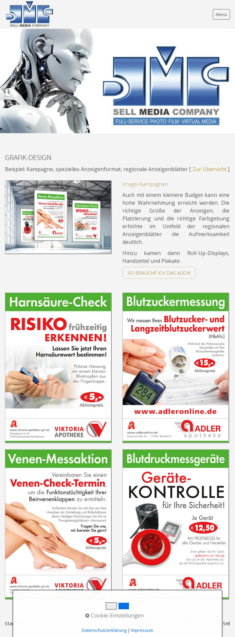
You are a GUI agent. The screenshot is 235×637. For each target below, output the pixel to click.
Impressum (65, 623)
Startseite (15, 623)
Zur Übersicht (209, 169)
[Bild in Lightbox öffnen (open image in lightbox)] (58, 217)
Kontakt (39, 623)
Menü (221, 14)
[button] (159, 273)
